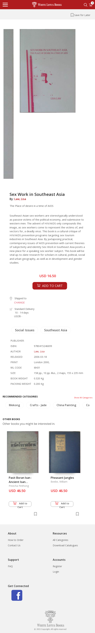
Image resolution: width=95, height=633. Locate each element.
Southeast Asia (55, 330)
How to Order (15, 540)
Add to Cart (20, 504)
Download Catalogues (65, 545)
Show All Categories (83, 397)
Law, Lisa (20, 199)
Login (56, 571)
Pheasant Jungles (62, 478)
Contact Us (14, 545)
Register (57, 566)
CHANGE (19, 302)
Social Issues (24, 330)
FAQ (10, 566)
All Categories (60, 540)
